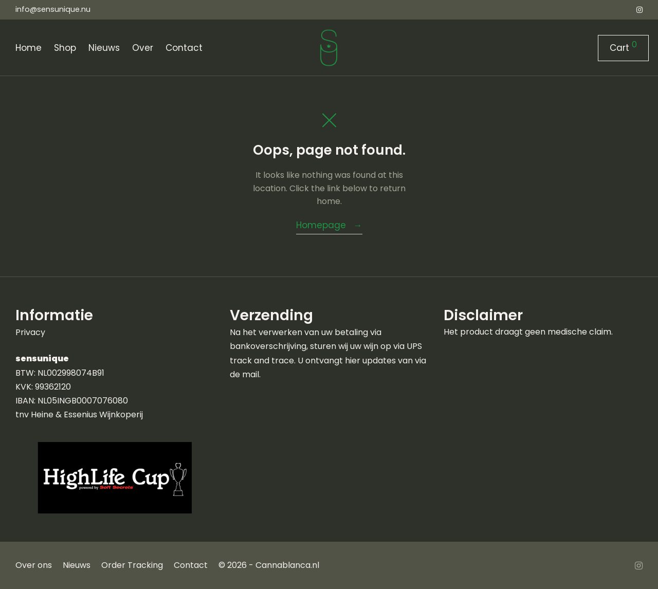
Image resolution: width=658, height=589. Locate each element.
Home (28, 48)
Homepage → (329, 225)
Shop (65, 48)
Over (142, 48)
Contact (184, 48)
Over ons (33, 565)
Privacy (30, 332)
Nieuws (104, 48)
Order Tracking (132, 565)
